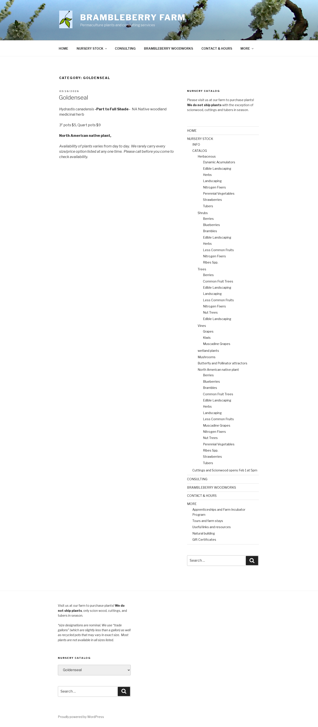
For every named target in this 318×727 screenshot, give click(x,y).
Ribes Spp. (210, 262)
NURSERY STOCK (92, 48)
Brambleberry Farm (133, 17)
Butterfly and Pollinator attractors (222, 363)
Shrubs (203, 213)
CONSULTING (125, 48)
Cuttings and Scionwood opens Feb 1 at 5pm (224, 470)
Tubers (208, 206)
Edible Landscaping (217, 168)
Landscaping (212, 181)
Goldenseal (73, 97)
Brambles (210, 231)
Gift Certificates (204, 539)
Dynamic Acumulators (219, 162)
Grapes (208, 331)
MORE (247, 48)
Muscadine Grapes (216, 344)
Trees (202, 269)
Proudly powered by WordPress (81, 717)
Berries (208, 218)
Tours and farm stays (207, 521)
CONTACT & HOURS (216, 48)
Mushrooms (207, 357)
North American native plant (218, 369)
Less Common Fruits (218, 250)
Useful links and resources (211, 527)
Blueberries (211, 225)
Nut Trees (210, 312)
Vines (202, 326)
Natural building (203, 533)
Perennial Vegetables (219, 193)
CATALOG (199, 151)
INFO (196, 144)
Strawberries (212, 200)
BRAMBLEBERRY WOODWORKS (168, 48)
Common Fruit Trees (218, 281)
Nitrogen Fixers (214, 187)
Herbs (207, 175)
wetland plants (208, 350)
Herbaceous (207, 156)
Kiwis (207, 337)
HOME (63, 48)
